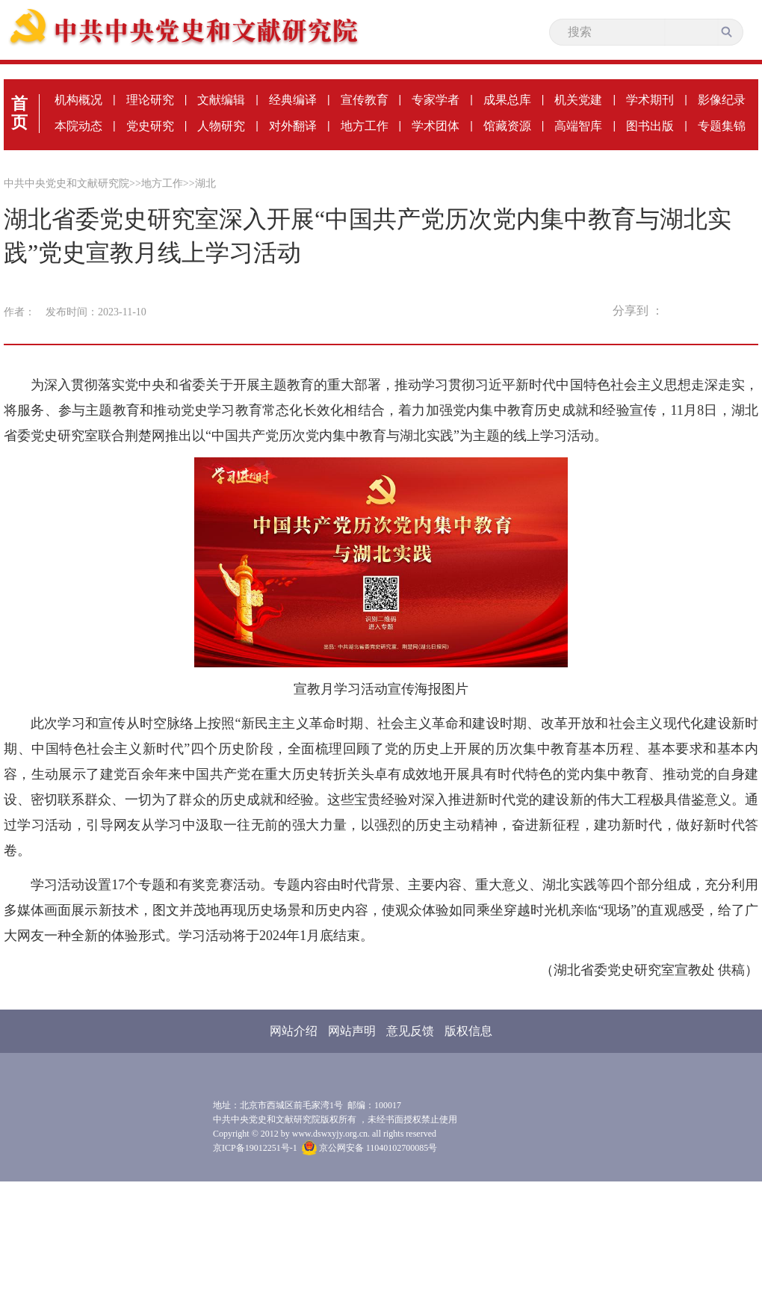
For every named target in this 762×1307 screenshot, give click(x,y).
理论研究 (150, 99)
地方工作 (364, 126)
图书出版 (650, 126)
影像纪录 (722, 99)
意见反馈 (410, 1031)
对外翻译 (293, 126)
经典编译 (293, 99)
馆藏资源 (507, 126)
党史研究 (150, 126)
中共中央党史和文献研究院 (66, 183)
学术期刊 (650, 99)
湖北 (205, 183)
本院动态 (78, 126)
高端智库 (578, 126)
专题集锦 (722, 126)
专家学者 (435, 99)
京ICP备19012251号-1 (255, 1148)
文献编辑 (221, 99)
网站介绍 (294, 1031)
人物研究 (221, 126)
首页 (19, 113)
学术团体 (435, 126)
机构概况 (78, 99)
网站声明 (352, 1031)
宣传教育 (364, 99)
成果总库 (507, 99)
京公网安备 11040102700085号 (370, 1148)
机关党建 (578, 99)
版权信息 (468, 1031)
